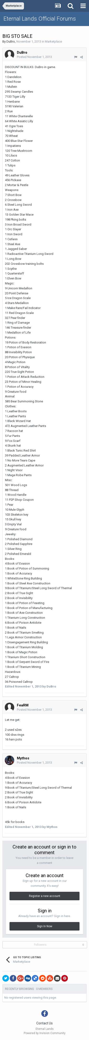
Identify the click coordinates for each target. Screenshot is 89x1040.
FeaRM (22, 705)
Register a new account (44, 896)
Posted (34, 57)
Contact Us (44, 1023)
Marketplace (53, 41)
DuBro (10, 41)
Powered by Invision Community (45, 1033)
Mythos (23, 758)
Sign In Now (44, 926)
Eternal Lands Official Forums (40, 18)
